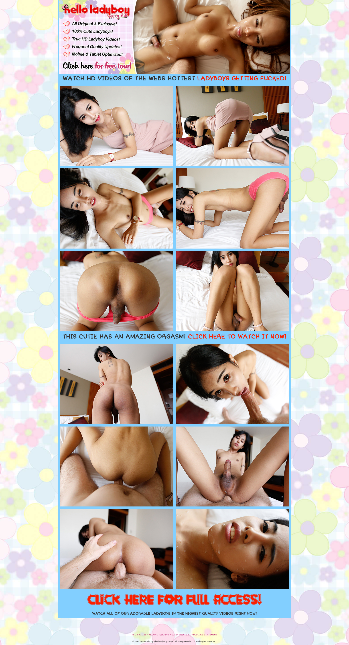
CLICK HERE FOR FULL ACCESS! (174, 600)
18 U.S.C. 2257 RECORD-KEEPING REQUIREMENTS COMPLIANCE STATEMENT (174, 634)
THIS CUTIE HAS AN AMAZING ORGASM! (174, 337)
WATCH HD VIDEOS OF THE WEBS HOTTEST (174, 78)
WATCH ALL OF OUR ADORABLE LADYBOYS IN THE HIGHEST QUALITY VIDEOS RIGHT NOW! (174, 613)
